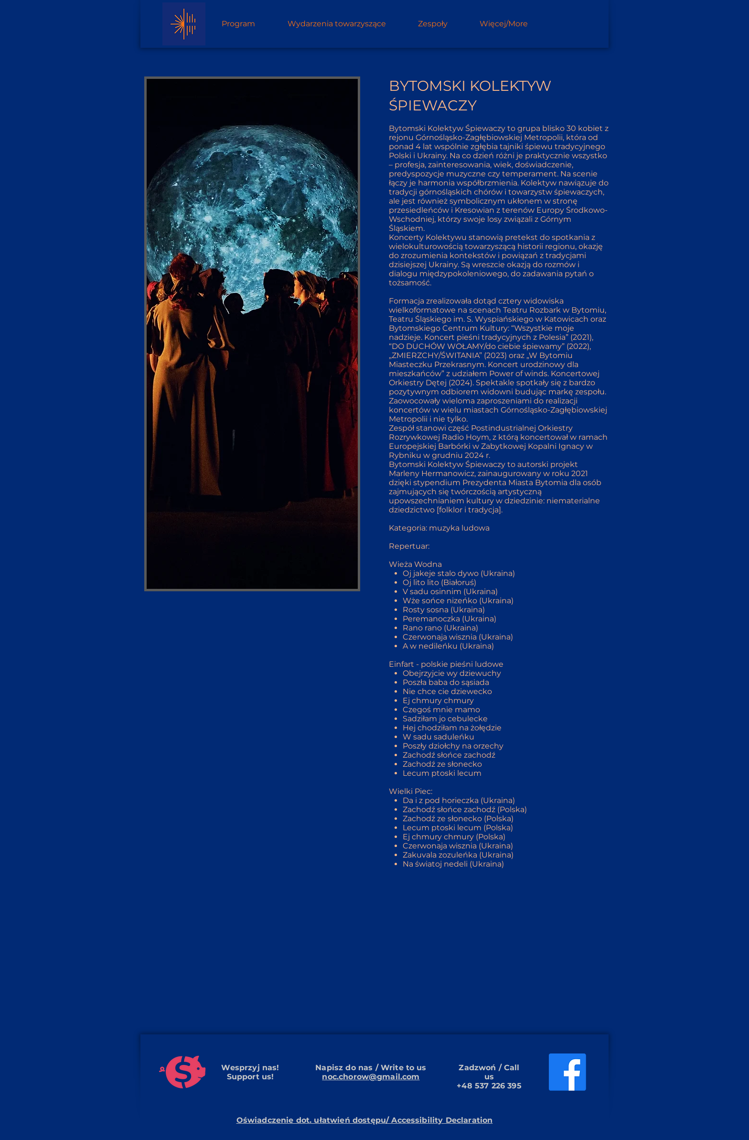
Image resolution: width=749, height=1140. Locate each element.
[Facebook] (567, 1072)
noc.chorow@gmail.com (370, 1076)
